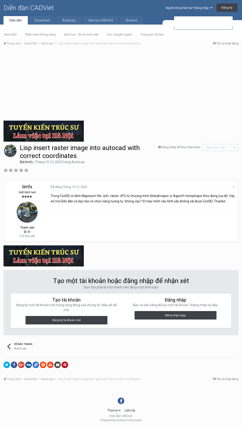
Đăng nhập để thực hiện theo (180, 147)
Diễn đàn (15, 20)
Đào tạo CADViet (100, 20)
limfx (29, 162)
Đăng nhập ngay (175, 315)
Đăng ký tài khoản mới (66, 320)
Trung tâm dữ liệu (152, 34)
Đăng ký (226, 7)
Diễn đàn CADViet (29, 8)
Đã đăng (69, 187)
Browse (131, 20)
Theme (114, 410)
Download (42, 20)
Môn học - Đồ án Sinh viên (81, 34)
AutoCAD (10, 34)
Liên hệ (130, 410)
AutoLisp (69, 20)
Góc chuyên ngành (119, 34)
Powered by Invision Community (121, 420)
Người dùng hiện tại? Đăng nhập (189, 8)
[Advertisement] (121, 84)
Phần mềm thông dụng (40, 34)
